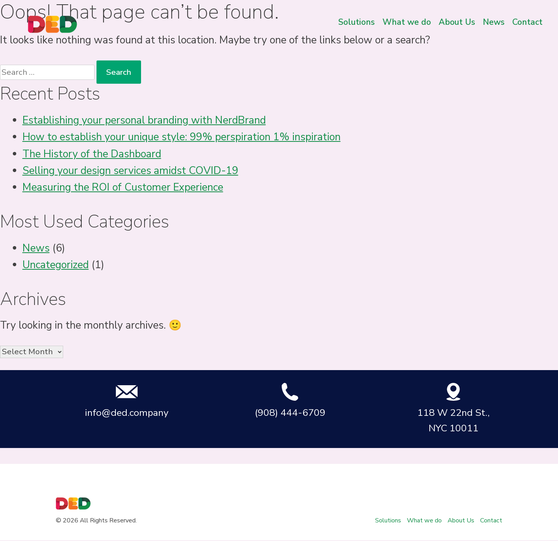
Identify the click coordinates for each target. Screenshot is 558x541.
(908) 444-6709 (290, 400)
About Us (457, 22)
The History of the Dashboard (91, 154)
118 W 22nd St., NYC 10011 (453, 408)
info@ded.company (127, 400)
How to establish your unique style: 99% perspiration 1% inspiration (181, 137)
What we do (406, 22)
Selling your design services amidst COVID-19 (130, 171)
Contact (527, 22)
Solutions (356, 22)
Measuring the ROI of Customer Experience (122, 187)
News (494, 22)
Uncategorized (55, 265)
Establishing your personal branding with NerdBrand (144, 120)
